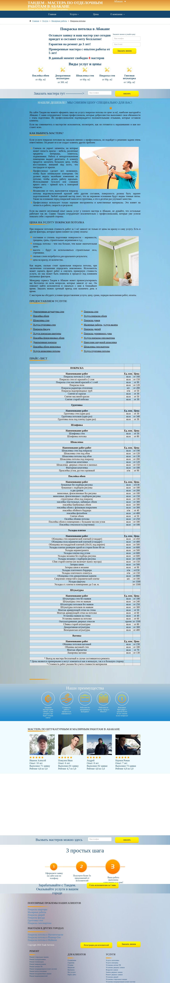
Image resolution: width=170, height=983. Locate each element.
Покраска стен (91, 311)
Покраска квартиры (37, 909)
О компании (117, 14)
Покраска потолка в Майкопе (42, 940)
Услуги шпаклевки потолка (46, 351)
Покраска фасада (41, 329)
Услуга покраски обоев (95, 316)
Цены (96, 14)
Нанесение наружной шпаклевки (100, 342)
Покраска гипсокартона (39, 923)
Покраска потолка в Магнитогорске (45, 934)
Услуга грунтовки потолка (97, 351)
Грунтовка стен (35, 920)
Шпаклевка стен (41, 320)
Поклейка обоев (41, 316)
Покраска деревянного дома (98, 333)
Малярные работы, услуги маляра (101, 324)
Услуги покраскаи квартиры (47, 333)
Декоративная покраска (45, 342)
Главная (52, 14)
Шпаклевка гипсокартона (96, 346)
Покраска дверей (92, 329)
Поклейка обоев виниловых (47, 346)
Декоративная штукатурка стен (48, 311)
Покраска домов (92, 320)
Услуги (74, 14)
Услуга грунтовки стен (44, 324)
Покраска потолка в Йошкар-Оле (44, 937)
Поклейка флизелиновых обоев (48, 338)
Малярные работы (37, 912)
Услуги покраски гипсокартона (99, 338)
